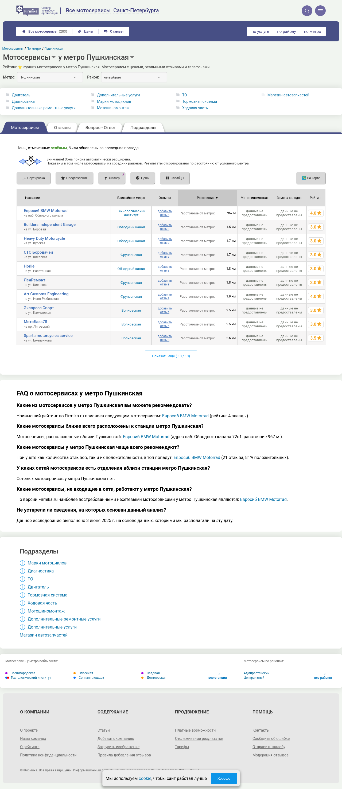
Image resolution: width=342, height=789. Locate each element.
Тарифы (182, 747)
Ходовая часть (195, 108)
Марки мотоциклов (114, 101)
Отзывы (113, 31)
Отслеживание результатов (199, 738)
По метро (34, 48)
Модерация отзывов (270, 755)
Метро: (9, 77)
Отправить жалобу (268, 747)
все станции (217, 676)
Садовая (150, 673)
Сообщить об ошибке (271, 738)
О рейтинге (30, 747)
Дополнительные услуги (118, 95)
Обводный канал (131, 227)
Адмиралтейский (256, 673)
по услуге (260, 31)
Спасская (83, 673)
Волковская (131, 310)
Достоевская (153, 678)
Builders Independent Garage (50, 224)
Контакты (261, 730)
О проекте (29, 730)
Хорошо (223, 778)
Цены (85, 31)
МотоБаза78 (35, 321)
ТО (184, 95)
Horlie (29, 266)
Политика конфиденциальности (48, 755)
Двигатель (21, 95)
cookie (145, 778)
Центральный (254, 678)
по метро (312, 31)
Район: (93, 77)
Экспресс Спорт (39, 307)
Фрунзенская (131, 255)
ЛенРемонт (34, 280)
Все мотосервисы (44, 31)
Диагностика (23, 101)
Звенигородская (20, 673)
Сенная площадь (88, 678)
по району (286, 31)
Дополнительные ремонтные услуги (44, 108)
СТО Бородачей (38, 252)
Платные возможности (195, 730)
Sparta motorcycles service (48, 335)
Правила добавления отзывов (124, 755)
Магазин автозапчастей (288, 95)
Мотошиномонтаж (113, 108)
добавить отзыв (165, 213)
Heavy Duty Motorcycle (44, 238)
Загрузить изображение (118, 747)
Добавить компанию (116, 738)
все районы (323, 676)
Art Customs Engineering (46, 294)
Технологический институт (131, 213)
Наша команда (33, 738)
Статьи (104, 730)
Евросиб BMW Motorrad (46, 210)
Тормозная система (199, 101)
